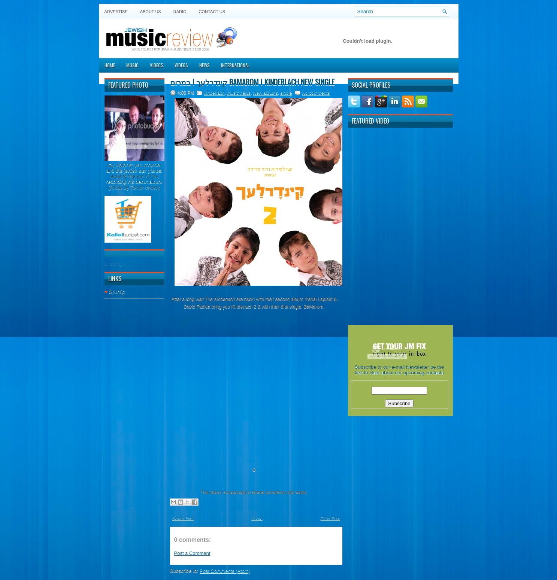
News (204, 65)
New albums (265, 92)
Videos (156, 65)
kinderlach (214, 92)
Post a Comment (192, 553)
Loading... (115, 263)
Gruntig (117, 292)
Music (132, 65)
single (286, 92)
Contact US (212, 11)
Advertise (116, 11)
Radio (180, 11)
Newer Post (183, 518)
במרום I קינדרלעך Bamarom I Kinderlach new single (252, 82)
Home (110, 65)
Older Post (330, 518)
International (235, 65)
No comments (316, 92)
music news (239, 92)
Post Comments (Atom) (225, 571)
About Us (150, 11)
